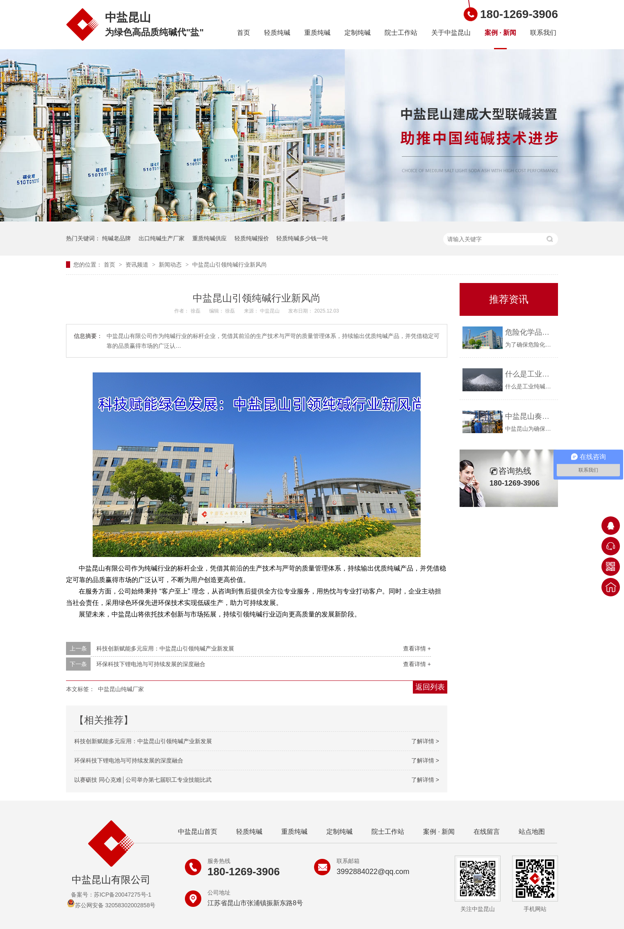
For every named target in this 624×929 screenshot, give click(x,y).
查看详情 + (417, 648)
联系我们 (543, 32)
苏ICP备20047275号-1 (122, 894)
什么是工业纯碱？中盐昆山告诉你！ (529, 374)
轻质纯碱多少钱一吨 (302, 238)
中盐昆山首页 (197, 831)
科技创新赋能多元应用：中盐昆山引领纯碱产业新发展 (165, 648)
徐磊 (196, 311)
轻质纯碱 (277, 32)
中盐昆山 (270, 311)
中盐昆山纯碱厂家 (121, 689)
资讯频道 (137, 264)
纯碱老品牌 (116, 238)
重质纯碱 (317, 32)
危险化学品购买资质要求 (529, 332)
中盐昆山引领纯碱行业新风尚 (229, 264)
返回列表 (430, 687)
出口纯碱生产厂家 (161, 238)
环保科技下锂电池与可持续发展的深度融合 (150, 664)
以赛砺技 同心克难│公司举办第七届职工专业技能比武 (143, 779)
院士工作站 (401, 32)
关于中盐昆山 (451, 32)
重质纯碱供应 (209, 238)
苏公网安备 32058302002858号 (111, 905)
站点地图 (532, 831)
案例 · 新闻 (500, 32)
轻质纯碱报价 (252, 238)
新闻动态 (171, 264)
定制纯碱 (357, 32)
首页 (243, 32)
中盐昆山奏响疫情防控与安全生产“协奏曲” (529, 416)
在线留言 (487, 831)
